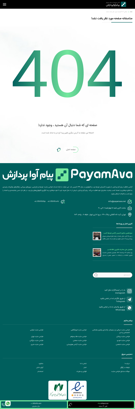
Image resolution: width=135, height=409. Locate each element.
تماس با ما (83, 363)
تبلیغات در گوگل (125, 367)
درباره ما (127, 363)
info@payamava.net (117, 201)
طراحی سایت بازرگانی (36, 340)
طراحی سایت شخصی (123, 344)
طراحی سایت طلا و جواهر (78, 336)
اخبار (85, 367)
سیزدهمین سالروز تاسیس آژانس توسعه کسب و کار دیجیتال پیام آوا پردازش (117, 233)
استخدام (40, 371)
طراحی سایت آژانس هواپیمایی (76, 344)
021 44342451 (40, 201)
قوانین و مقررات (81, 371)
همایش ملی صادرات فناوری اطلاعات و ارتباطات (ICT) (120, 249)
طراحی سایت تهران (37, 336)
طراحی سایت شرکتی (36, 330)
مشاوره (41, 363)
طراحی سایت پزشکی (123, 336)
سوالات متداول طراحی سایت (120, 371)
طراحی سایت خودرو (123, 340)
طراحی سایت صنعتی (79, 340)
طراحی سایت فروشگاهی (78, 330)
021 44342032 (53, 201)
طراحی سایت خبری (37, 344)
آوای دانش (39, 367)
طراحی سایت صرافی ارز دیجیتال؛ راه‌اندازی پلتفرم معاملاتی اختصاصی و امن (111, 331)
